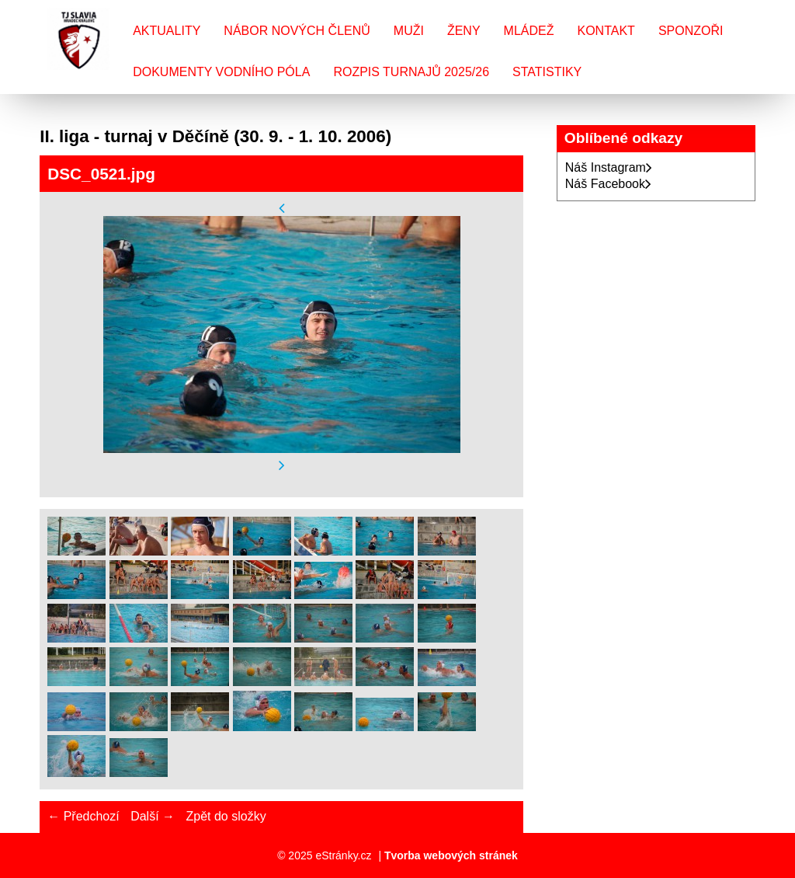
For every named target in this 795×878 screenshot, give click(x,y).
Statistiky (546, 71)
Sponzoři (691, 30)
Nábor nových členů (297, 30)
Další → (152, 816)
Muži (409, 30)
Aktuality (166, 30)
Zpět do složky (226, 816)
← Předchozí (83, 816)
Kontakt (606, 30)
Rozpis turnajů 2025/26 (411, 71)
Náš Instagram (608, 167)
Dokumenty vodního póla (221, 71)
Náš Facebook (608, 183)
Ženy (464, 30)
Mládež (529, 30)
